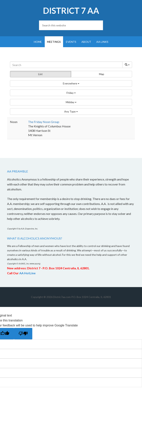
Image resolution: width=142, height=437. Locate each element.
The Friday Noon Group (43, 122)
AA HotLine (27, 273)
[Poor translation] (23, 333)
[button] (71, 83)
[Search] (66, 65)
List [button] (40, 74)
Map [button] (101, 74)
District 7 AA (71, 10)
